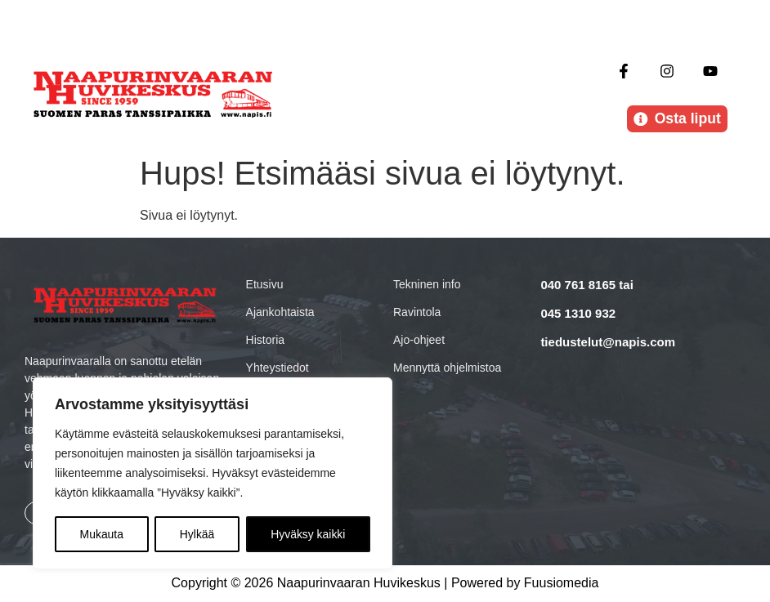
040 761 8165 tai (586, 285)
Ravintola (417, 312)
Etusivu (265, 284)
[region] (212, 473)
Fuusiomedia (561, 584)
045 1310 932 (578, 313)
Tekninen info (427, 284)
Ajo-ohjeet (419, 339)
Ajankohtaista (280, 312)
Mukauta (101, 534)
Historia (265, 339)
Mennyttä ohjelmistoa (447, 367)
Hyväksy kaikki (308, 534)
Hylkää (197, 534)
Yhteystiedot (277, 367)
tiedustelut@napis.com (607, 342)
